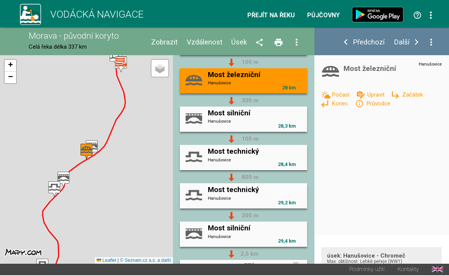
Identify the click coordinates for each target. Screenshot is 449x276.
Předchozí (369, 42)
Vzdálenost (204, 42)
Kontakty (408, 270)
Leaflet (106, 261)
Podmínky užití (367, 270)
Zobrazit (164, 42)
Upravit (376, 94)
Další (402, 42)
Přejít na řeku (271, 15)
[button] (121, 65)
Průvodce (378, 103)
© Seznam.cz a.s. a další (145, 261)
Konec (341, 103)
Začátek (412, 94)
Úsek (239, 42)
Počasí (341, 94)
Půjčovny (323, 15)
